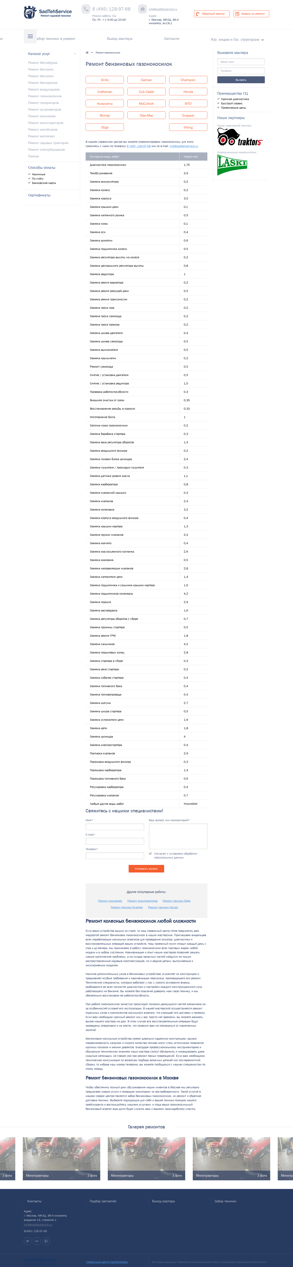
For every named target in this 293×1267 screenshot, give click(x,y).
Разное (33, 152)
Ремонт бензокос (41, 65)
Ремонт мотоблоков (42, 126)
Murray (105, 112)
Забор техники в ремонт (116, 36)
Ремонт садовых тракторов (48, 139)
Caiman (146, 76)
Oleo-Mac (146, 112)
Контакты (51, 36)
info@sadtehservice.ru (163, 9)
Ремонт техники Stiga (176, 897)
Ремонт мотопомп (41, 132)
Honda (188, 88)
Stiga (104, 124)
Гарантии (77, 36)
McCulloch (146, 100)
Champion (188, 76)
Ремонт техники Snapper (127, 903)
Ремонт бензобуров (42, 59)
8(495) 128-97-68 (35, 1227)
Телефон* (92, 845)
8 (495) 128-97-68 (111, 9)
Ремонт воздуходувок (44, 86)
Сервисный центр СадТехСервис (107, 1258)
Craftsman (104, 88)
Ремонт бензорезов (42, 79)
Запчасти (192, 36)
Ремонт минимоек (110, 897)
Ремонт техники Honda (163, 903)
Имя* (89, 816)
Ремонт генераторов (43, 99)
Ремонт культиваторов (44, 106)
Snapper (188, 112)
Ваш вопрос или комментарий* (169, 816)
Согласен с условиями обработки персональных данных (175, 851)
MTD (188, 100)
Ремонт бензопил (41, 72)
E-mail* (90, 831)
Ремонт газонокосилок (45, 92)
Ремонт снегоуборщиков (46, 146)
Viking (188, 124)
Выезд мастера (161, 36)
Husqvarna (105, 100)
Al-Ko (105, 76)
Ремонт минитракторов (142, 897)
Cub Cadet (146, 88)
